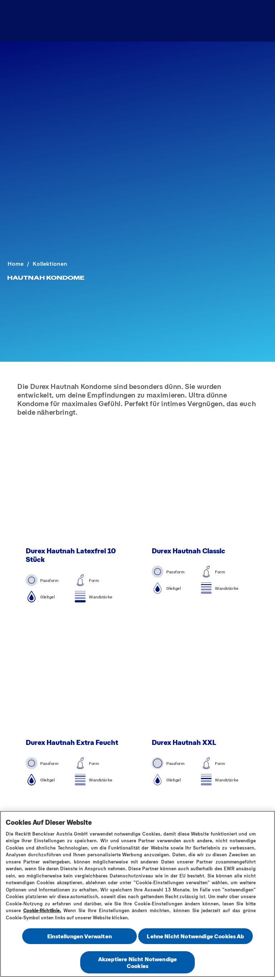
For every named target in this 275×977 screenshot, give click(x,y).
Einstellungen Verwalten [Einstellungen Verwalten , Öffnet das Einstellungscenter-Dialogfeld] (79, 937)
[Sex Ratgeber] (131, 20)
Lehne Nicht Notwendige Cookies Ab (195, 937)
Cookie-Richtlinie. (42, 911)
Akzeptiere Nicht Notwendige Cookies (137, 963)
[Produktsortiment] (66, 20)
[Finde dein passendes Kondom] (214, 20)
